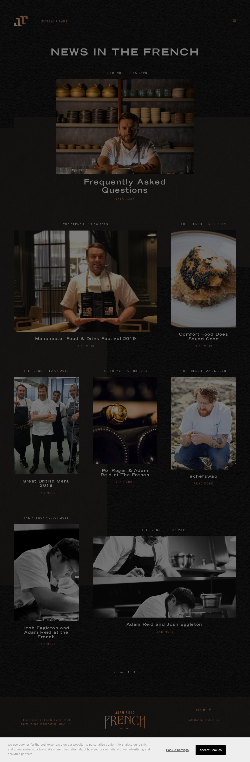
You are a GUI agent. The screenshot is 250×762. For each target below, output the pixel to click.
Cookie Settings (177, 750)
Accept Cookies (211, 750)
